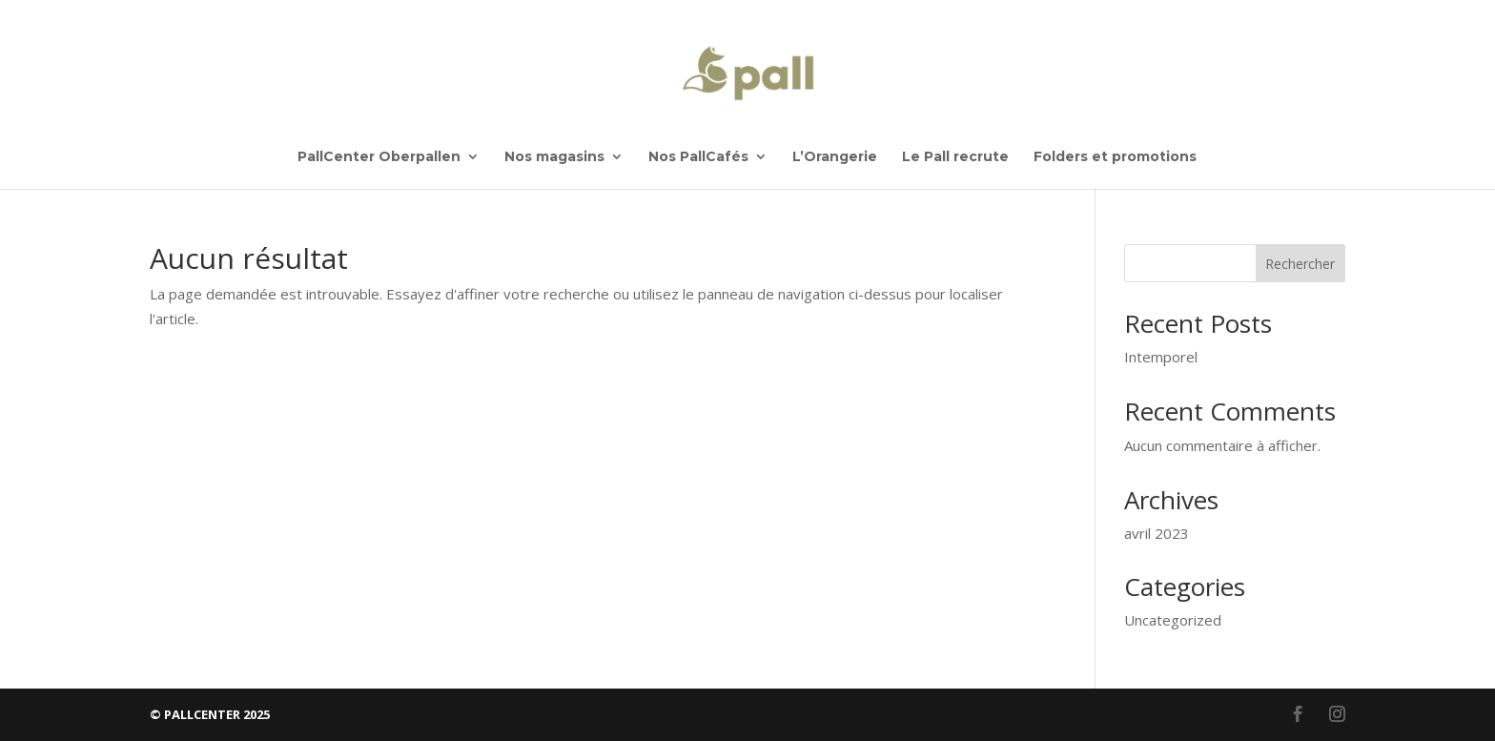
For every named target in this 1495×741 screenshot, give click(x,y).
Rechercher (1300, 264)
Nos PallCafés (698, 157)
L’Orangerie (834, 157)
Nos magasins (554, 157)
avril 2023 (1156, 533)
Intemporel (1161, 356)
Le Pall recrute (955, 157)
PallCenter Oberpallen (379, 157)
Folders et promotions (1115, 157)
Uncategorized (1172, 619)
